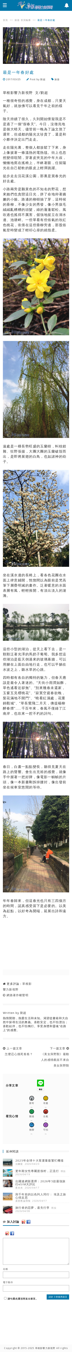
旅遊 (17, 20)
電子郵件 (8, 1282)
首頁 (5, 20)
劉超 (42, 79)
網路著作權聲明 (17, 995)
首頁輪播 (26, 20)
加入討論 (11, 1222)
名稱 (5, 1269)
